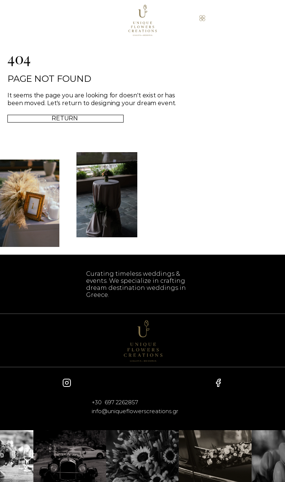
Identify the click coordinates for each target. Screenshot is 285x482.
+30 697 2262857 (115, 402)
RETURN (65, 117)
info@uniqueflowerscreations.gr (135, 411)
